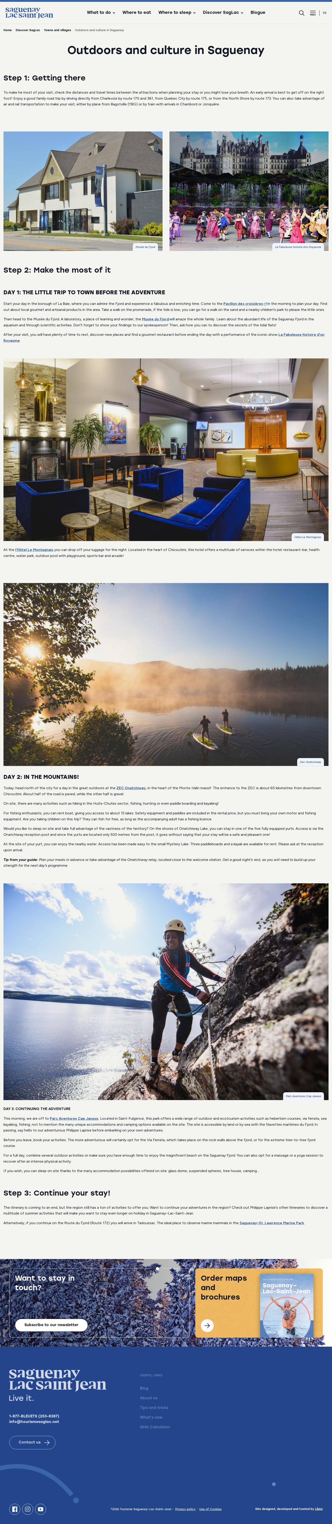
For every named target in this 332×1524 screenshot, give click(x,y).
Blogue (258, 13)
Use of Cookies (210, 1509)
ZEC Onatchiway (131, 788)
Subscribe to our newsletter (51, 1327)
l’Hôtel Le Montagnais (34, 550)
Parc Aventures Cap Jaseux (74, 1118)
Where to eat (136, 13)
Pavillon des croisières (243, 303)
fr (324, 13)
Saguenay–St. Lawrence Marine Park (272, 1223)
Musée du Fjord (155, 319)
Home (7, 30)
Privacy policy (185, 1509)
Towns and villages (57, 30)
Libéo (319, 1509)
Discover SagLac (28, 30)
